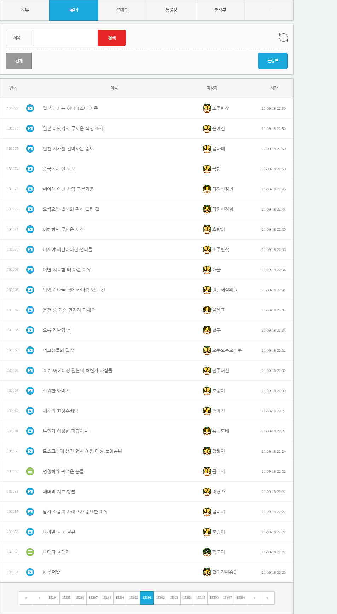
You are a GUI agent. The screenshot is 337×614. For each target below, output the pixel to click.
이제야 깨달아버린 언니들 (67, 249)
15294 (52, 597)
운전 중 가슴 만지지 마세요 (69, 310)
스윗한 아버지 (56, 391)
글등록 (273, 61)
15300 (133, 597)
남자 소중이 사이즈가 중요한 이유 (75, 512)
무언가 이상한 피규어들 (65, 431)
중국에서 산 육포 (59, 169)
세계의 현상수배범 (60, 411)
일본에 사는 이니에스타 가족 (70, 108)
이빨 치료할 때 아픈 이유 (67, 270)
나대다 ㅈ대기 (56, 552)
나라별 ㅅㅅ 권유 (59, 532)
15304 (187, 597)
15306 (214, 597)
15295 (66, 597)
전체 (18, 61)
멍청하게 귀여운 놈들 (63, 471)
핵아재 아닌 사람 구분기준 (68, 189)
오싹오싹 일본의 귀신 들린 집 (71, 209)
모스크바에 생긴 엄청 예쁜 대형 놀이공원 (82, 451)
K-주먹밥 (51, 572)
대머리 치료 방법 (59, 491)
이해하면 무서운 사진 (63, 229)
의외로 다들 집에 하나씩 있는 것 (74, 290)
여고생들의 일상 (58, 350)
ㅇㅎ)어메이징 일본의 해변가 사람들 (77, 370)
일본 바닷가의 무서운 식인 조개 (73, 128)
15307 (227, 597)
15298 (106, 597)
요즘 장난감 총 (57, 330)
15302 (160, 597)
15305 (200, 597)
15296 (79, 597)
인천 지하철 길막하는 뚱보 (68, 149)
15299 (120, 597)
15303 (173, 597)
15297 (93, 597)
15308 (241, 597)
